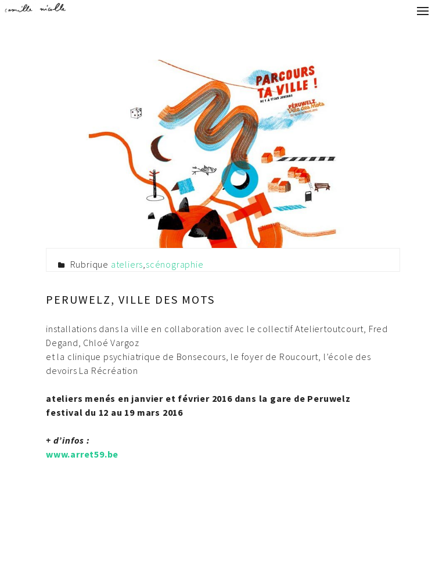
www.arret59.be (82, 454)
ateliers (127, 264)
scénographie (175, 264)
